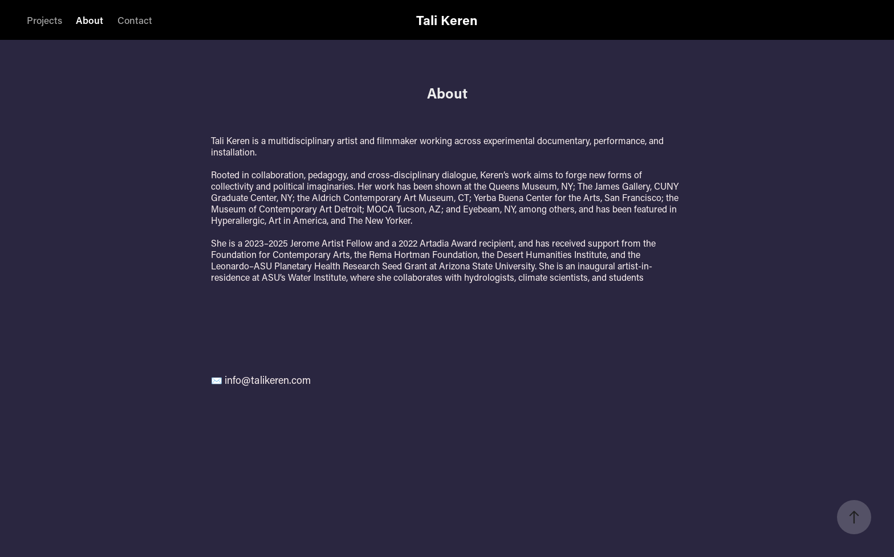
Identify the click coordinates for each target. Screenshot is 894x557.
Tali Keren (447, 19)
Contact (134, 20)
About (89, 20)
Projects (44, 20)
